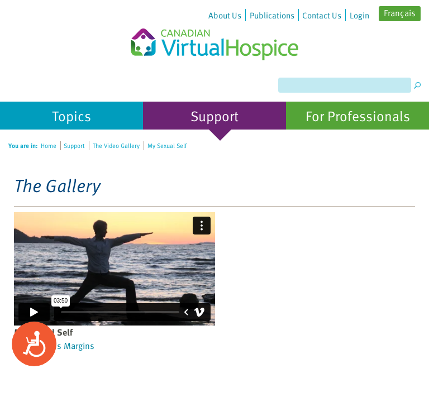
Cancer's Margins (61, 345)
